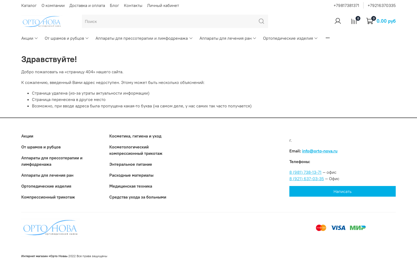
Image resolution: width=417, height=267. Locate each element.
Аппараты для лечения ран (228, 38)
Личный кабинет (163, 5)
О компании (53, 5)
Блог (114, 5)
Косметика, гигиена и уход (135, 136)
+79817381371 (346, 5)
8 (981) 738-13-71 (305, 172)
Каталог (29, 5)
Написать (342, 191)
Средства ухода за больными (137, 197)
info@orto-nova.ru (319, 150)
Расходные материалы (131, 175)
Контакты (133, 5)
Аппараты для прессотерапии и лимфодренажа (144, 38)
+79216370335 (382, 5)
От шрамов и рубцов (67, 38)
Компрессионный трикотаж (48, 197)
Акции (29, 38)
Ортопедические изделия (290, 38)
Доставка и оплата (87, 5)
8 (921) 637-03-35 (306, 178)
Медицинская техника (130, 186)
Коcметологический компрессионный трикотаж (135, 150)
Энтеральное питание (130, 164)
